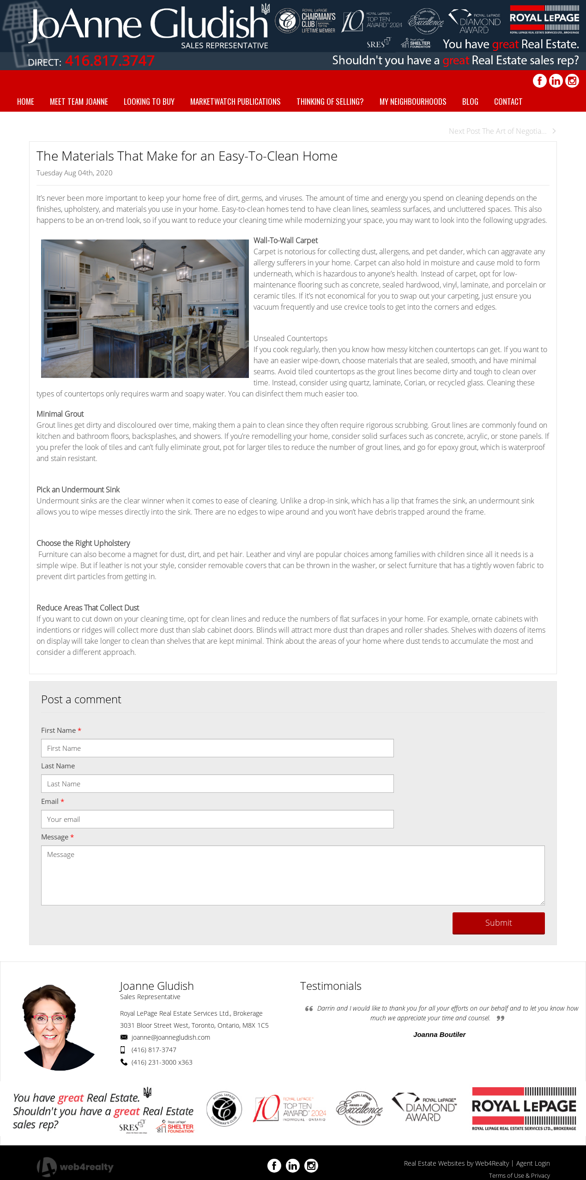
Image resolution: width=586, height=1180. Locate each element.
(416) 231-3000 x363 (162, 1062)
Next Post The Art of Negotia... (503, 131)
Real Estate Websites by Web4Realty (456, 1163)
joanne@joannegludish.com (171, 1037)
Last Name (58, 765)
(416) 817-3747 (154, 1049)
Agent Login (533, 1163)
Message (57, 836)
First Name (61, 730)
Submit (498, 922)
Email (52, 801)
